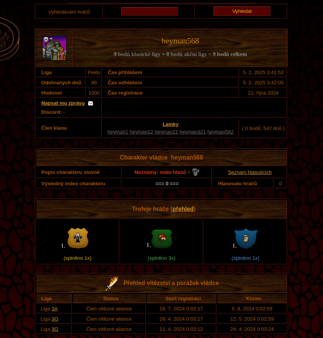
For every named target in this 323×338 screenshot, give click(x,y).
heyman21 (166, 132)
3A (54, 309)
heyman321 (193, 132)
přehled (183, 209)
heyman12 (141, 132)
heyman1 (117, 132)
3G (54, 319)
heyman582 (220, 132)
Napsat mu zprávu (63, 103)
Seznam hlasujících (250, 172)
